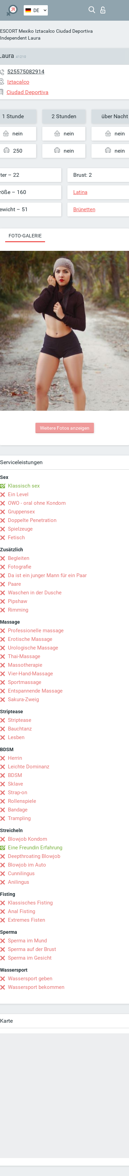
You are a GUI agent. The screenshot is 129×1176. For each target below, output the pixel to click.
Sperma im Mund (27, 941)
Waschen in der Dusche (35, 593)
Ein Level (18, 494)
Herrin (15, 758)
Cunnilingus (21, 873)
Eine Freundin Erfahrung (35, 848)
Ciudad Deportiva (74, 31)
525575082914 (25, 71)
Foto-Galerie (25, 235)
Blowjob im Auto (27, 865)
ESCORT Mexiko (17, 31)
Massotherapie (25, 665)
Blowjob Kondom (27, 839)
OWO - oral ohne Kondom (37, 503)
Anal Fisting (21, 911)
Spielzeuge (20, 529)
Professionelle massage (36, 630)
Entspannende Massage (35, 691)
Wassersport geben (30, 978)
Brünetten (84, 209)
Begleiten (18, 558)
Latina (80, 192)
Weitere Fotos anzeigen (64, 428)
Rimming (18, 610)
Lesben (16, 737)
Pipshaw (17, 601)
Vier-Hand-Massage (30, 674)
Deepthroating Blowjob (34, 856)
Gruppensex (21, 512)
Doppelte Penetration (32, 520)
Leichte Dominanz (28, 767)
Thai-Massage (24, 656)
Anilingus (18, 882)
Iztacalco (45, 31)
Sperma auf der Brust (32, 949)
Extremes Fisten (26, 920)
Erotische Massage (30, 639)
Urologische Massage (33, 648)
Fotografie (19, 567)
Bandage (18, 810)
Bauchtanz (20, 729)
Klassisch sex (24, 486)
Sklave (15, 784)
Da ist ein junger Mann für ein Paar (47, 575)
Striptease (19, 720)
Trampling (19, 818)
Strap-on (17, 792)
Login (102, 10)
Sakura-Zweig (23, 699)
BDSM (15, 775)
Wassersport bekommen (36, 987)
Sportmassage (24, 682)
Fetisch (16, 537)
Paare (14, 584)
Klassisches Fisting (30, 903)
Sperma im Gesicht (30, 958)
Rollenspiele (22, 801)
